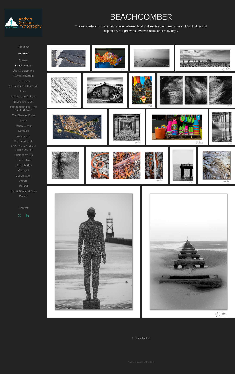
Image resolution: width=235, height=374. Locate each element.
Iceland (23, 186)
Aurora (23, 181)
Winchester (23, 136)
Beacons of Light (23, 101)
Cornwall (23, 170)
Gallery (23, 53)
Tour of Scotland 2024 (23, 191)
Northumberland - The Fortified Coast (23, 108)
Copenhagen (23, 175)
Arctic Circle (23, 125)
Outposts (23, 131)
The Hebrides (23, 165)
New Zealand (23, 160)
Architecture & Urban (23, 96)
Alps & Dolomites (23, 70)
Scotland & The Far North (23, 86)
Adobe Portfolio (146, 362)
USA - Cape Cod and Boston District (23, 148)
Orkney (23, 196)
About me (23, 47)
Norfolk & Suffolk (23, 76)
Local (23, 91)
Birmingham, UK (23, 155)
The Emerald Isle (23, 141)
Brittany (23, 60)
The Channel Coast (23, 115)
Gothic (23, 120)
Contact (23, 208)
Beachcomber (23, 65)
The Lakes (23, 81)
